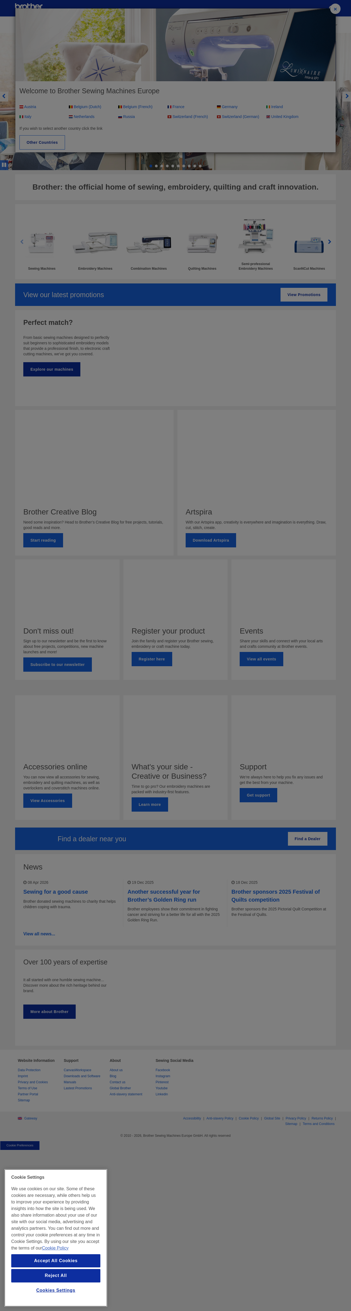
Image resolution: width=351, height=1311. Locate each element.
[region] (55, 1238)
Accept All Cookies (56, 1260)
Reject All (56, 1275)
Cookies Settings (55, 1290)
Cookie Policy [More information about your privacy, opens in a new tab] (55, 1248)
